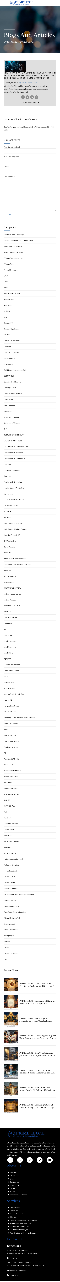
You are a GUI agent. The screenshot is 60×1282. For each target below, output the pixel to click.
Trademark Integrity (11, 907)
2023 (6, 288)
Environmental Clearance (13, 453)
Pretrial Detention (11, 777)
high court (7, 518)
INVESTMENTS (10, 577)
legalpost (7, 659)
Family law (7, 477)
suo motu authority (11, 871)
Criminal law (8, 400)
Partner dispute (10, 736)
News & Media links (11, 724)
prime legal (8, 783)
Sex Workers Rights (11, 842)
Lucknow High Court (11, 683)
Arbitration (8, 306)
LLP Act (7, 677)
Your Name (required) (30, 150)
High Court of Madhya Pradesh (15, 530)
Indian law (7, 553)
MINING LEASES (10, 712)
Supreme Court (9, 877)
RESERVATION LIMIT (12, 795)
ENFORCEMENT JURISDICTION (16, 447)
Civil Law (13, 1218)
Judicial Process (10, 600)
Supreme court (9, 883)
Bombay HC (8, 324)
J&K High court (9, 583)
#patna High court (10, 271)
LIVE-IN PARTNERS (11, 671)
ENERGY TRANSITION (13, 441)
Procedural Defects (11, 789)
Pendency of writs (11, 748)
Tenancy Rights (10, 901)
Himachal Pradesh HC (12, 536)
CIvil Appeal (8, 365)
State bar (7, 848)
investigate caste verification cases (17, 565)
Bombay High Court (11, 329)
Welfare (7, 942)
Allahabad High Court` (12, 294)
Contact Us (14, 1183)
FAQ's (12, 1176)
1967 (6, 276)
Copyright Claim (10, 388)
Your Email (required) (30, 159)
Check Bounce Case (11, 353)
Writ (5, 960)
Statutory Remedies (11, 865)
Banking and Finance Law (19, 1227)
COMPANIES (9, 377)
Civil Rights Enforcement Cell (15, 371)
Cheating (7, 347)
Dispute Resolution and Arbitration (23, 1221)
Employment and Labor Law (20, 1224)
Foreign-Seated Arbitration (14, 488)
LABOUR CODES (10, 618)
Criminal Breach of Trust (13, 394)
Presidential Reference (12, 771)
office (6, 730)
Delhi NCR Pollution (11, 418)
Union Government (11, 930)
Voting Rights (9, 936)
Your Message (30, 193)
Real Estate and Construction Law (23, 1234)
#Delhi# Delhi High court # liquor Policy (18, 241)
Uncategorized (9, 924)
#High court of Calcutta (13, 247)
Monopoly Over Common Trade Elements (19, 718)
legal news (8, 636)
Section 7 (7, 818)
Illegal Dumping (9, 547)
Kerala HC (7, 612)
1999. (6, 282)
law (5, 630)
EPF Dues (7, 465)
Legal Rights (8, 653)
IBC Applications (10, 542)
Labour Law (8, 624)
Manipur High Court (11, 706)
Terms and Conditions (18, 1195)
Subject (30, 169)
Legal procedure (10, 642)
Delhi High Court (10, 412)
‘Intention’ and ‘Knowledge (14, 235)
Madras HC (8, 701)
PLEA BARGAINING (11, 759)
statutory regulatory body (13, 860)
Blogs (12, 1179)
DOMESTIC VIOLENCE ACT (15, 435)
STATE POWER (10, 854)
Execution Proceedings (12, 471)
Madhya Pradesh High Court (14, 695)
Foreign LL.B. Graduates (13, 483)
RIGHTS (7, 801)
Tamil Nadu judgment (12, 889)
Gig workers (8, 494)
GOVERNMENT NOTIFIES (14, 500)
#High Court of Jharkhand (13, 253)
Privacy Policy (15, 1186)
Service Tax (8, 836)
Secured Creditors (11, 824)
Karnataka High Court (12, 606)
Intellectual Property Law (19, 1230)
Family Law (14, 1211)
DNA (5, 430)
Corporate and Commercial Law (22, 1214)
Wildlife (6, 948)
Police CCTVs (9, 765)
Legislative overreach (12, 665)
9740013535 (14, 1276)
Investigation (9, 571)
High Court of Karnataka (13, 524)
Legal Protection (10, 648)
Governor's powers (11, 506)
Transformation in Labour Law (15, 913)
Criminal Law (15, 1208)
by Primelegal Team (28, 83)
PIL (5, 754)
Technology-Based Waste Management (19, 895)
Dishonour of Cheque (12, 424)
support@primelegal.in (18, 1271)
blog (5, 318)
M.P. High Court (10, 689)
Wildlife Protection (11, 954)
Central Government (12, 341)
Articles (7, 312)
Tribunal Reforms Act (12, 919)
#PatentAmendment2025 (13, 259)
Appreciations (9, 300)
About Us (13, 1173)
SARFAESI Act (9, 807)
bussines (7, 335)
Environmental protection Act (15, 459)
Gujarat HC (8, 512)
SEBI (5, 812)
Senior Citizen (9, 830)
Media (12, 1192)
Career (12, 1189)
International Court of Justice (15, 559)
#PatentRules (9, 265)
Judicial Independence (12, 595)
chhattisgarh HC (10, 359)
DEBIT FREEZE (9, 406)
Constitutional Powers (12, 382)
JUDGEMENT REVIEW (12, 589)
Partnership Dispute (11, 742)
